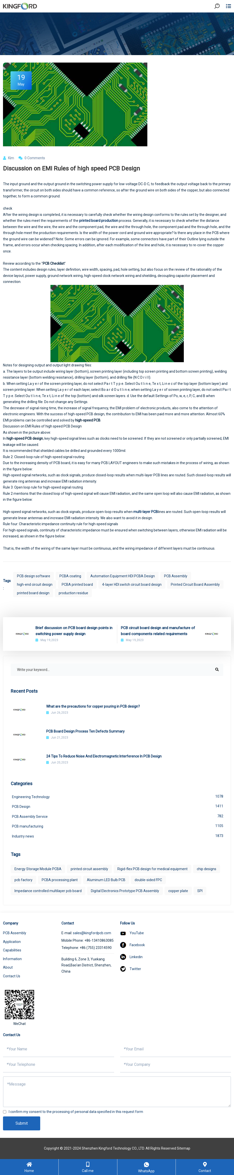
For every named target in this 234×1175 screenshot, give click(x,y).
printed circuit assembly (89, 869)
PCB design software (33, 576)
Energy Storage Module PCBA (37, 869)
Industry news (117, 835)
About (8, 967)
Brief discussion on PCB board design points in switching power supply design (73, 631)
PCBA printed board (77, 585)
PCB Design (117, 806)
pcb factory (23, 880)
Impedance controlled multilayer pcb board (48, 891)
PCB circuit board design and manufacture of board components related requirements (158, 631)
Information (12, 959)
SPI (200, 891)
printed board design (33, 593)
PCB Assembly (175, 576)
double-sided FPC (148, 880)
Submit (21, 1123)
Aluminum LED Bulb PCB (106, 880)
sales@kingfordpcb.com (92, 933)
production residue (73, 593)
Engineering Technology (117, 796)
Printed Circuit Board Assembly (195, 585)
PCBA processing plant (60, 880)
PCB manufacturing (117, 825)
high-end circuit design (34, 585)
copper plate (178, 891)
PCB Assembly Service (117, 816)
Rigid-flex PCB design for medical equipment (152, 869)
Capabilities (12, 950)
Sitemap (183, 1148)
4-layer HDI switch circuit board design (132, 585)
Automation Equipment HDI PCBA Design (122, 576)
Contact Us (11, 976)
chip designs (206, 869)
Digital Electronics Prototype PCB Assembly (125, 891)
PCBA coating (70, 576)
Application (12, 942)
